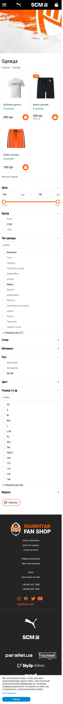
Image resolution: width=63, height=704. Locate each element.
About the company (31, 545)
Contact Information (30, 540)
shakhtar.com (25, 604)
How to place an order (31, 577)
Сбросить (11, 502)
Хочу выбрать (9, 693)
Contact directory (31, 550)
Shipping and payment (31, 559)
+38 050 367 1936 (30, 589)
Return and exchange (31, 563)
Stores (30, 572)
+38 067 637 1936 (30, 584)
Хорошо (16, 699)
